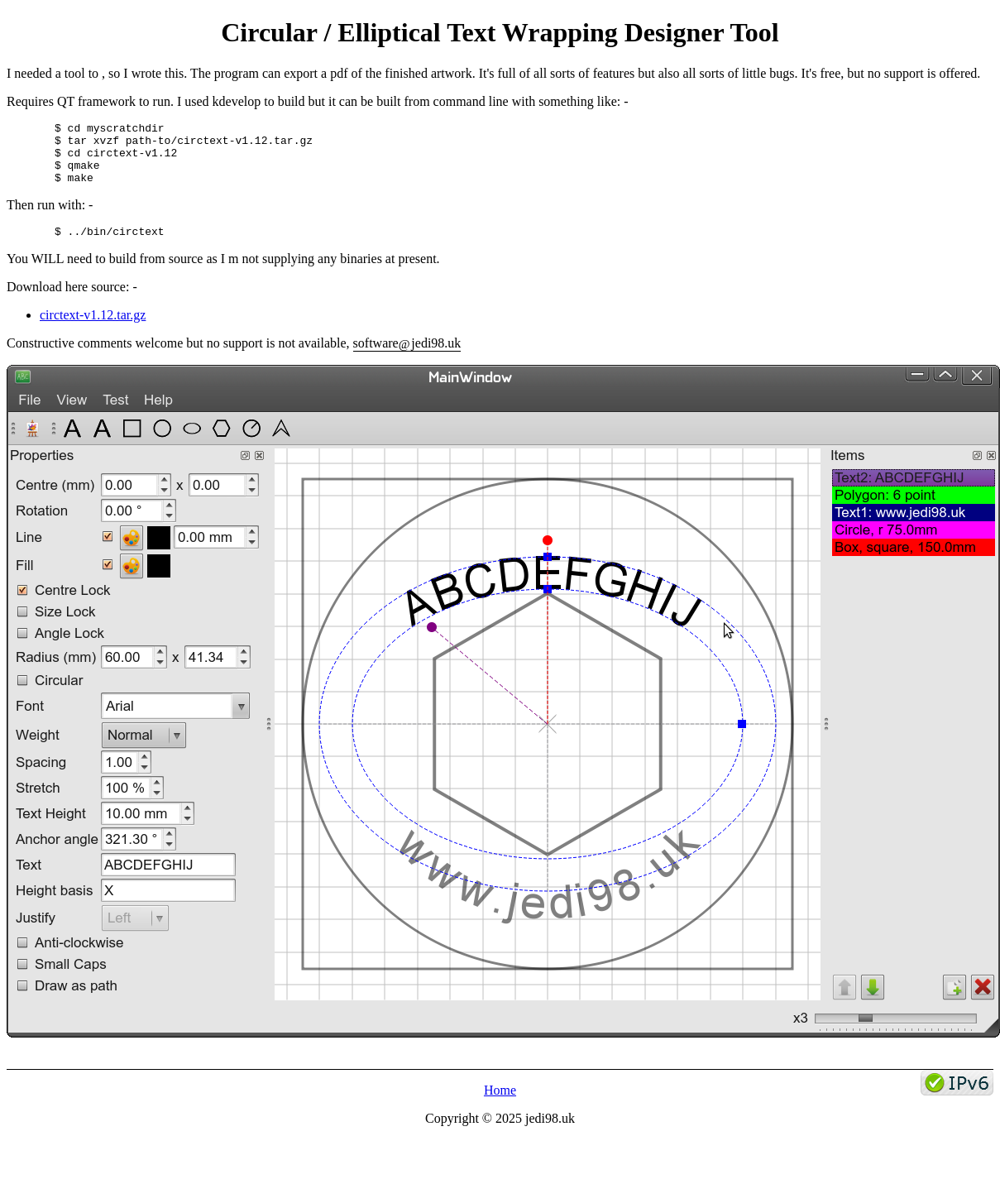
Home (500, 1105)
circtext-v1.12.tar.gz (93, 330)
